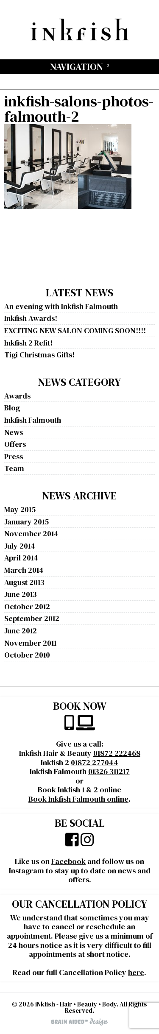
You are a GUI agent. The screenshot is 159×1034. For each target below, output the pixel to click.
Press (13, 456)
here (136, 972)
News (13, 432)
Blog (12, 407)
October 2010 (27, 654)
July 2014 (19, 546)
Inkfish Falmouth (32, 420)
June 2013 (20, 594)
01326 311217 (109, 771)
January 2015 (26, 521)
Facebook (68, 861)
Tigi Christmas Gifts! (39, 354)
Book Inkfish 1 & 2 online (79, 789)
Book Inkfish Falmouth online (78, 799)
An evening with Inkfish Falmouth (61, 306)
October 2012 (27, 606)
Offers (15, 444)
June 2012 (20, 630)
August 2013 (24, 582)
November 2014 (31, 533)
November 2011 (30, 643)
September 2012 (31, 618)
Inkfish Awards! (30, 318)
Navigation (76, 66)
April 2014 (21, 557)
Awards (17, 395)
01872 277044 (94, 762)
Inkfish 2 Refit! (28, 342)
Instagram (26, 870)
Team (14, 468)
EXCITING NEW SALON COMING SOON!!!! (75, 330)
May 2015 (20, 509)
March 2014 (24, 570)
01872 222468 (116, 753)
